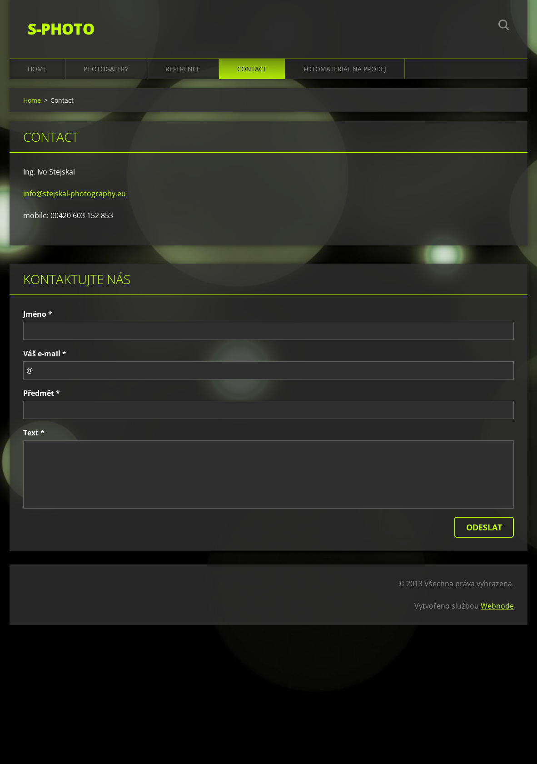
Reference (182, 69)
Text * (34, 433)
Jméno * (37, 314)
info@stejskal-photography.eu (74, 194)
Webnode (497, 606)
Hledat (503, 26)
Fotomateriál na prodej (344, 69)
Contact (252, 69)
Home (37, 69)
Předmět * (41, 393)
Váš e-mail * (44, 354)
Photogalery (106, 69)
